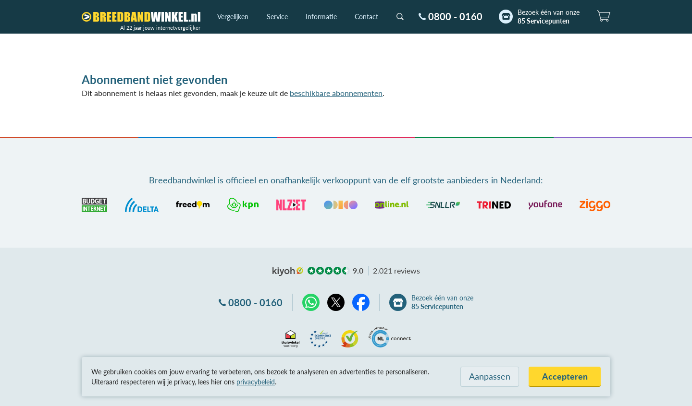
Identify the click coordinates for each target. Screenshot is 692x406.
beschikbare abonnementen (336, 92)
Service (277, 16)
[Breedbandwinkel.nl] (141, 17)
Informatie (321, 16)
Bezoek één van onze (549, 16)
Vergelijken (232, 16)
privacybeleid (255, 382)
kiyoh (287, 271)
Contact (366, 16)
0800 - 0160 (455, 16)
